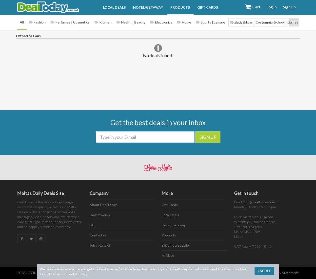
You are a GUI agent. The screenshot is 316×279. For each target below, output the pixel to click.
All (22, 22)
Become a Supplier (176, 245)
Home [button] (184, 22)
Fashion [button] (37, 22)
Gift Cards (205, 7)
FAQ (93, 225)
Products (177, 7)
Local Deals (111, 7)
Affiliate (168, 255)
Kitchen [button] (103, 22)
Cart (248, 7)
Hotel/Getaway (145, 7)
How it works (100, 215)
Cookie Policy (77, 274)
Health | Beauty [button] (131, 22)
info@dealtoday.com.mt (262, 202)
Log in (269, 7)
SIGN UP (207, 137)
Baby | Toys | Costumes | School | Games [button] (264, 22)
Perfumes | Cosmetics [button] (70, 22)
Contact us (98, 235)
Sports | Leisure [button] (210, 22)
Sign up (288, 7)
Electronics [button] (161, 22)
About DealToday (103, 205)
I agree (264, 271)
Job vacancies (100, 245)
